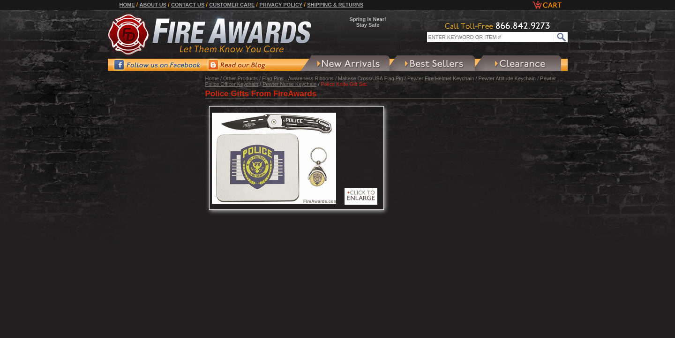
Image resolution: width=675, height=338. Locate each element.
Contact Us (187, 5)
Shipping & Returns (335, 5)
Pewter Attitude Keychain (507, 78)
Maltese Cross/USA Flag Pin (370, 78)
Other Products (240, 78)
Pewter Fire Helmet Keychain (440, 78)
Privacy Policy (280, 5)
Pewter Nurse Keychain (289, 84)
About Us (153, 5)
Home (127, 5)
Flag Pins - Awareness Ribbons (298, 78)
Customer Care (232, 5)
